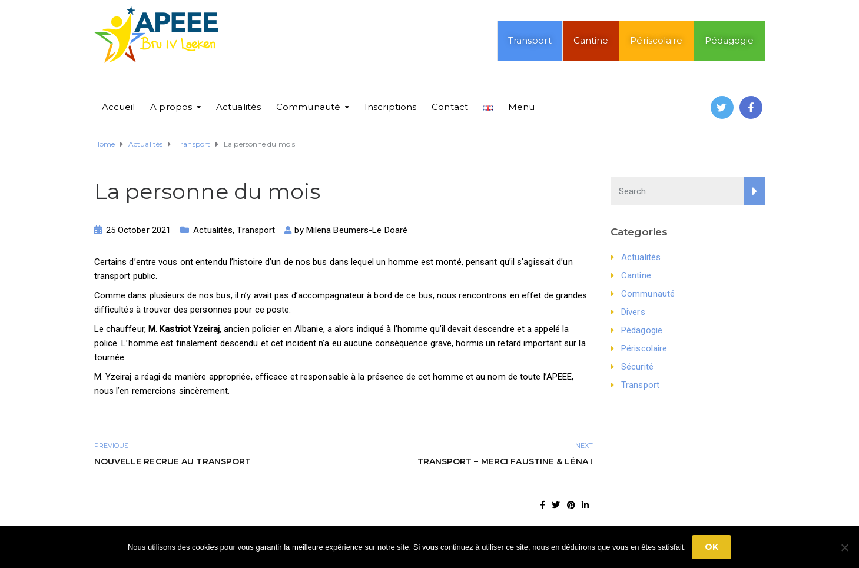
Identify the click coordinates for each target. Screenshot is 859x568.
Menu (521, 106)
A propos (171, 106)
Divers (633, 312)
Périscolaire (656, 40)
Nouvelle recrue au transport (172, 461)
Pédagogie (729, 40)
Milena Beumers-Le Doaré (356, 230)
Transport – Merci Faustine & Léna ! (505, 461)
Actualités (238, 106)
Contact (450, 106)
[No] (844, 547)
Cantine (591, 40)
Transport (530, 40)
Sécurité (637, 366)
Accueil (118, 106)
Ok (711, 547)
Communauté (308, 106)
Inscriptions (390, 106)
